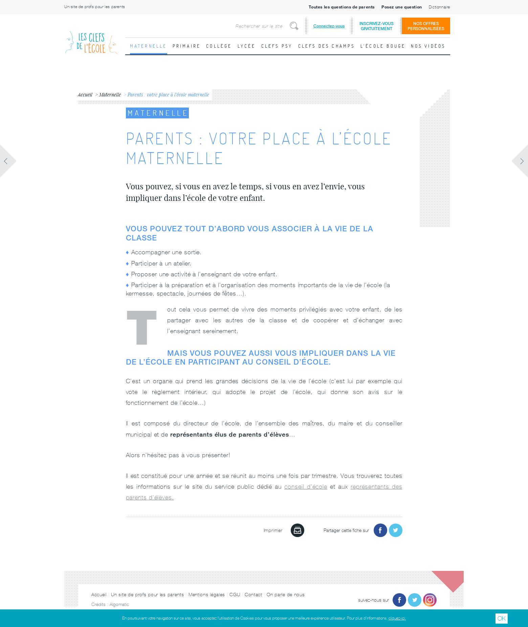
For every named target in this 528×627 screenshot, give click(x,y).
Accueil (99, 594)
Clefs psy (277, 46)
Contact (253, 594)
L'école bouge (383, 46)
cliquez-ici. (397, 618)
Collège (219, 46)
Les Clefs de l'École (91, 37)
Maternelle (148, 46)
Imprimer (297, 530)
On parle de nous (286, 594)
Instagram (430, 600)
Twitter (414, 600)
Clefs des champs (326, 46)
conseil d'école (305, 486)
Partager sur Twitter (395, 530)
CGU (234, 594)
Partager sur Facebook (380, 530)
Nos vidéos (428, 46)
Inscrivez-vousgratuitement (376, 26)
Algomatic (119, 604)
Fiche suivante (519, 161)
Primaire (187, 46)
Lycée (247, 46)
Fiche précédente (8, 161)
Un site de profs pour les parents (94, 6)
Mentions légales (207, 594)
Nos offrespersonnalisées (426, 26)
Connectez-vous (329, 25)
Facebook (399, 600)
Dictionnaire (439, 7)
